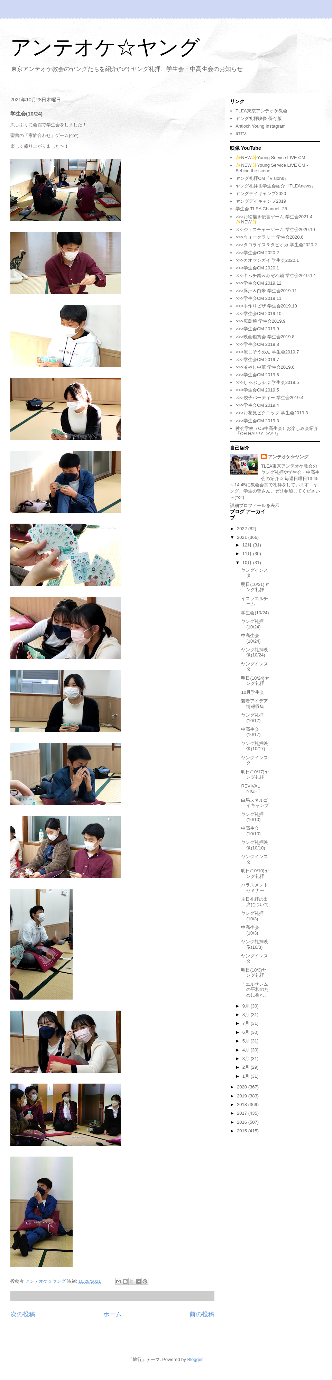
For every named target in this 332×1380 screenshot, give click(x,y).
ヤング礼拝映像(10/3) (254, 944)
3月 (246, 1058)
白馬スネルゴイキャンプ (255, 803)
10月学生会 (252, 692)
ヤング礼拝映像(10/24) (254, 652)
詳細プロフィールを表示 (254, 505)
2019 (242, 1095)
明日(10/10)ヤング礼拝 (255, 873)
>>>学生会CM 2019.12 (259, 283)
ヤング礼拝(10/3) (252, 916)
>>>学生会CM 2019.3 (257, 420)
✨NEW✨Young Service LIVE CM (270, 157)
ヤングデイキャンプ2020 (261, 193)
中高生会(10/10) (250, 831)
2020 (242, 1086)
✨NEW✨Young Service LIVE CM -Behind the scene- (272, 168)
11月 (247, 553)
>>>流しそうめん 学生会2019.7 (267, 352)
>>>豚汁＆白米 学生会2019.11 (266, 290)
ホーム (112, 1314)
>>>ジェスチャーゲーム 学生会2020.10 (275, 229)
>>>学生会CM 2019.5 (257, 390)
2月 (246, 1067)
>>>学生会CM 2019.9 (257, 328)
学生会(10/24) (255, 612)
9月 (246, 1006)
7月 (246, 1023)
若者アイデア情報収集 (254, 703)
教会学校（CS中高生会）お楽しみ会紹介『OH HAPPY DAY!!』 (277, 431)
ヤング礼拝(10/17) (252, 717)
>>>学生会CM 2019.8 (257, 344)
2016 (242, 1122)
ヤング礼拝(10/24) (252, 624)
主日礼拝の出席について (255, 901)
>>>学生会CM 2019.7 (257, 359)
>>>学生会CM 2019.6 (257, 374)
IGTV (241, 133)
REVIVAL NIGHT (250, 788)
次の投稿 (22, 1314)
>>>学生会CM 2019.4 (257, 405)
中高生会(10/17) (250, 732)
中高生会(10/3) (250, 930)
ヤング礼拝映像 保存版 (259, 118)
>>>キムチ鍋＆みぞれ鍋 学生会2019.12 (275, 275)
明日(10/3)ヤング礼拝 (253, 972)
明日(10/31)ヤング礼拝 (255, 587)
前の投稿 (202, 1314)
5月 (246, 1040)
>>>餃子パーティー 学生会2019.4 (269, 397)
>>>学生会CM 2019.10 (259, 313)
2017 (242, 1113)
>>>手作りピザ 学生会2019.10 (266, 306)
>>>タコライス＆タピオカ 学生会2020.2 (276, 244)
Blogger (194, 1359)
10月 (247, 562)
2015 (242, 1130)
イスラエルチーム (254, 601)
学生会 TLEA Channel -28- (262, 208)
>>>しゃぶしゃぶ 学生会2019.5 (267, 382)
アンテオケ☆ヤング (105, 47)
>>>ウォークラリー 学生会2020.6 (269, 237)
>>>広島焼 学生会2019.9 (260, 321)
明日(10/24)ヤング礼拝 (255, 680)
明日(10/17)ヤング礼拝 (255, 774)
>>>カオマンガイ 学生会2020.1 (267, 260)
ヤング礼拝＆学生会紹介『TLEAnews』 (276, 185)
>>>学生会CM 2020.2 (257, 252)
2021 (242, 537)
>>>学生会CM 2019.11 (259, 298)
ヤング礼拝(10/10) (252, 817)
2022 (242, 528)
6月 (246, 1032)
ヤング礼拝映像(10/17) (254, 746)
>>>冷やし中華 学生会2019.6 (265, 367)
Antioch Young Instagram (261, 126)
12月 (247, 545)
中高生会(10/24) (250, 638)
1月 (246, 1076)
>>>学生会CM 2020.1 (257, 267)
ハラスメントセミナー (254, 887)
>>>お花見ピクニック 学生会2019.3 (272, 412)
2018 (242, 1104)
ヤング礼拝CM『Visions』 (262, 178)
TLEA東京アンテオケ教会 (261, 110)
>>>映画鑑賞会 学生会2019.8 (265, 336)
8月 (246, 1014)
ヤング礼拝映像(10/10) (254, 845)
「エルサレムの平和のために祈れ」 (255, 989)
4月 (246, 1049)
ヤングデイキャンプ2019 (261, 201)
